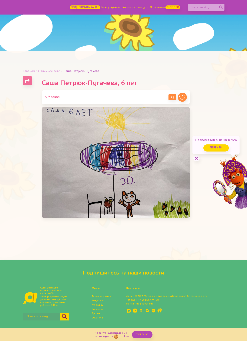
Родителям (128, 7)
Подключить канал (85, 7)
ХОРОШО (142, 335)
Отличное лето (49, 71)
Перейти (216, 148)
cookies (124, 336)
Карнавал (97, 309)
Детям (96, 313)
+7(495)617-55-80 (148, 300)
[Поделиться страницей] (27, 80)
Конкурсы (142, 7)
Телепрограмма (110, 7)
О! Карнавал (157, 7)
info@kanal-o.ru (144, 304)
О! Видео (172, 7)
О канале (97, 318)
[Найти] (221, 7)
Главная (29, 71)
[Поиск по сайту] (203, 7)
